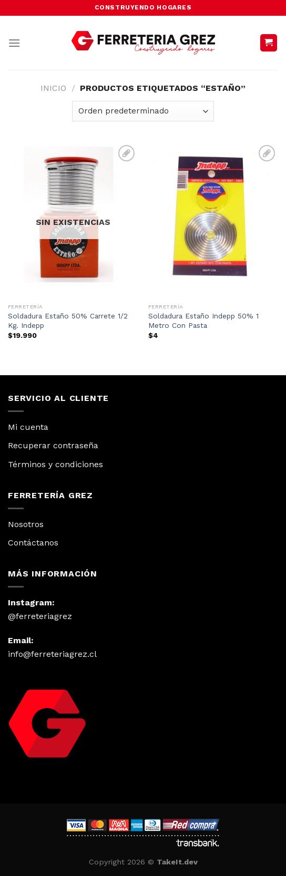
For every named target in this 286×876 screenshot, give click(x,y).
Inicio (53, 88)
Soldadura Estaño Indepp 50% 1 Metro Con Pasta (203, 320)
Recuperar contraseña (53, 445)
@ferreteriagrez (40, 616)
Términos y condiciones (55, 464)
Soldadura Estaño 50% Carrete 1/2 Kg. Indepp (68, 320)
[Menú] (14, 43)
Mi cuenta (28, 427)
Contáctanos (33, 543)
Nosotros (26, 524)
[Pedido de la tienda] (143, 111)
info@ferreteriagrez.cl (52, 654)
